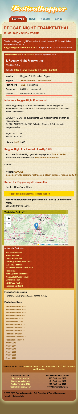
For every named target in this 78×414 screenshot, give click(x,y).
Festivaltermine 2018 (15, 325)
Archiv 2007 (11, 358)
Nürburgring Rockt (14, 286)
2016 (16, 142)
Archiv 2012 (11, 343)
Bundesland (51, 366)
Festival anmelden (20, 378)
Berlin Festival (12, 256)
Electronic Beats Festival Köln (19, 268)
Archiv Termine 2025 (20, 384)
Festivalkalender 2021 (16, 316)
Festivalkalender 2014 (16, 337)
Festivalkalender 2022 (16, 313)
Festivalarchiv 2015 (13, 55)
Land (42, 366)
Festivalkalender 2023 (16, 310)
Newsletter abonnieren (46, 158)
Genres (36, 366)
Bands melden (59, 154)
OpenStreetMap (53, 244)
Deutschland (29, 55)
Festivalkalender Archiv (20, 387)
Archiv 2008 (11, 355)
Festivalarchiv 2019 (14, 322)
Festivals (18, 19)
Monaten (28, 366)
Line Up (33, 70)
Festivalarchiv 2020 (14, 319)
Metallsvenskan (13, 280)
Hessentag (10, 271)
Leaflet (41, 244)
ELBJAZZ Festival (14, 265)
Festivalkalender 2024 (16, 306)
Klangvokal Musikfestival (17, 277)
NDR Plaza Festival (14, 283)
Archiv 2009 (11, 352)
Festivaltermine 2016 (15, 331)
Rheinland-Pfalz (28, 81)
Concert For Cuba (14, 259)
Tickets (45, 19)
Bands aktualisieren (20, 381)
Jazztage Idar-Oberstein (17, 274)
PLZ (60, 366)
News (32, 19)
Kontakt (53, 70)
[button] (36, 226)
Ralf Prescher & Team (44, 393)
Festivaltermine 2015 (15, 334)
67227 (23, 85)
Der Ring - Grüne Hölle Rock (18, 262)
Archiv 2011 (11, 346)
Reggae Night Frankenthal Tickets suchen (29, 194)
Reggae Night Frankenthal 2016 (19, 48)
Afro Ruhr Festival (14, 253)
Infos (16, 70)
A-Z (64, 366)
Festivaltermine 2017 (15, 328)
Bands (59, 19)
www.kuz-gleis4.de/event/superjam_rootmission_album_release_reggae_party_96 (42, 173)
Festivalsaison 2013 (15, 340)
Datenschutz (18, 396)
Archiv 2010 (11, 349)
